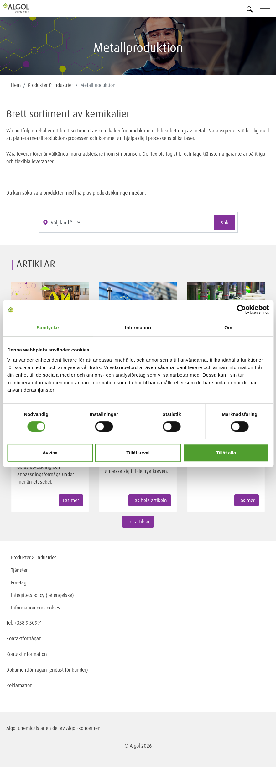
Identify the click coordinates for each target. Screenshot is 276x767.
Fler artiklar (138, 521)
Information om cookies (35, 607)
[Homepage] (23, 8)
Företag (18, 582)
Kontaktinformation (26, 654)
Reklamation (19, 685)
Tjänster (19, 570)
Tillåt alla (226, 452)
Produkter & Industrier (50, 85)
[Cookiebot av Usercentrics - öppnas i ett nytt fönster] (241, 309)
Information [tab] (138, 327)
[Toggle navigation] (268, 10)
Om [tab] (228, 327)
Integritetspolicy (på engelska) (42, 595)
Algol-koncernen (83, 728)
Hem (16, 85)
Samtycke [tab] (48, 327)
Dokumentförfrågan (26, 670)
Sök (224, 222)
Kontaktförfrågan (24, 638)
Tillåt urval (138, 452)
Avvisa (50, 452)
